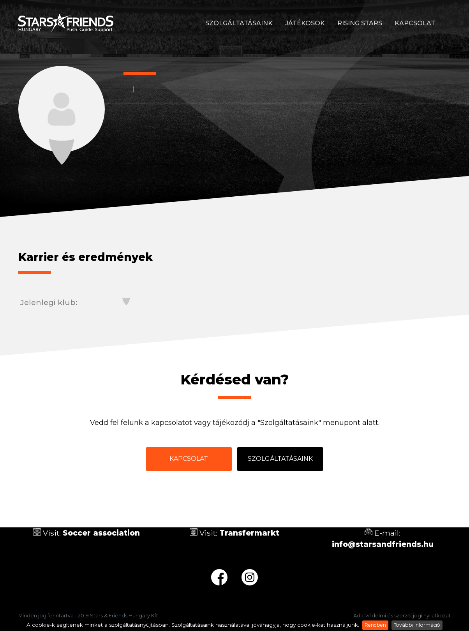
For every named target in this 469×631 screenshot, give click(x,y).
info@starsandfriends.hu (383, 544)
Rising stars (359, 23)
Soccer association (101, 533)
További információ (417, 625)
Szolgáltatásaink (239, 23)
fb (219, 577)
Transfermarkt (249, 533)
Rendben (375, 625)
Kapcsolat (415, 23)
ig (250, 577)
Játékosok (305, 23)
